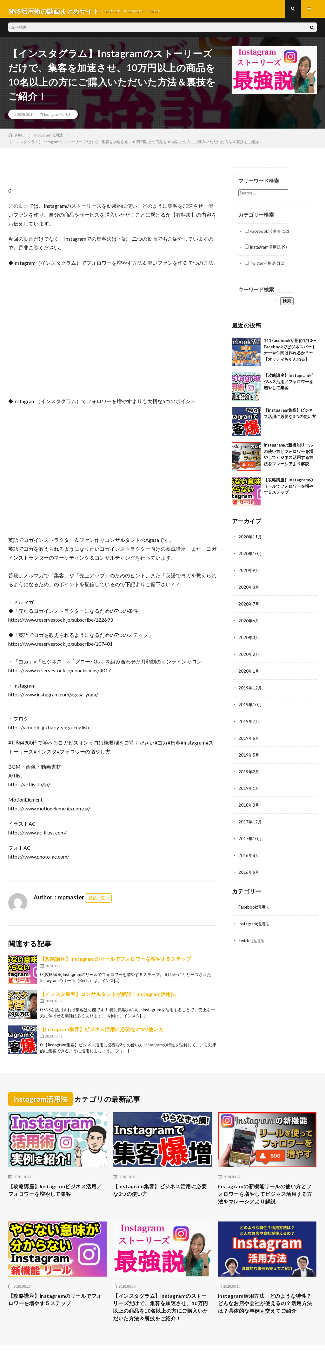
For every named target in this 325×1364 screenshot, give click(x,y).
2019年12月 (250, 689)
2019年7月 (249, 722)
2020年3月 (249, 640)
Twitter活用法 (252, 938)
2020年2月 (249, 656)
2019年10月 (250, 706)
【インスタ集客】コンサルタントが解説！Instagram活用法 (108, 998)
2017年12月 (250, 821)
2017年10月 (250, 838)
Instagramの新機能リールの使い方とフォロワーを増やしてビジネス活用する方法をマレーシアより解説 (265, 1200)
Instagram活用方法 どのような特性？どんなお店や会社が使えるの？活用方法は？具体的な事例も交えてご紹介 (265, 1316)
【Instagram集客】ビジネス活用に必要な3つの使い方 (101, 1034)
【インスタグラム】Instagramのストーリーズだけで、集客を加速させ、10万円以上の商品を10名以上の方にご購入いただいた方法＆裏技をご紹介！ (161, 1320)
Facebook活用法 (254, 905)
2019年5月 (249, 755)
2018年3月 (249, 805)
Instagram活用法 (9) (266, 251)
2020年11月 (250, 541)
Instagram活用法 (57, 119)
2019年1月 (249, 788)
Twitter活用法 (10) (264, 267)
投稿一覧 (97, 902)
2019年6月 (249, 739)
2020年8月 (249, 590)
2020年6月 (249, 623)
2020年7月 (249, 607)
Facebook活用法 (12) (267, 235)
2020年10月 (250, 558)
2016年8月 (249, 854)
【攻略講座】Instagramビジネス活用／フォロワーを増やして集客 (288, 386)
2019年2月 (249, 772)
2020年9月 (249, 574)
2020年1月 (249, 673)
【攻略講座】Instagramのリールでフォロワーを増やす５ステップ (115, 963)
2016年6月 (249, 870)
